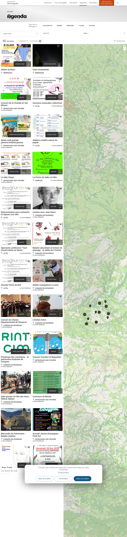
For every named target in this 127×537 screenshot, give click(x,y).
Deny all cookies (44, 479)
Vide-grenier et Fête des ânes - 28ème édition (15, 397)
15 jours (92, 25)
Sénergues (12, 3)
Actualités (93, 3)
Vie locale (73, 3)
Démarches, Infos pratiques (107, 3)
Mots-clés (7, 33)
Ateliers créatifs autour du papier (45, 141)
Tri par (23, 41)
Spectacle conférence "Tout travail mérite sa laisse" (14, 249)
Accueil (10, 11)
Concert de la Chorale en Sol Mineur (14, 104)
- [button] (124, 49)
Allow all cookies (82, 479)
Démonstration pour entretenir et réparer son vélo (15, 213)
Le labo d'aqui (7, 177)
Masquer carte (119, 41)
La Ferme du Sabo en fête (45, 177)
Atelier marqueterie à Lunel (45, 285)
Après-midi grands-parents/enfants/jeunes (12, 141)
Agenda (83, 3)
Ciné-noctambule (41, 69)
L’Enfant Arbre (39, 320)
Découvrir (48, 3)
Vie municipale (61, 3)
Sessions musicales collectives (47, 103)
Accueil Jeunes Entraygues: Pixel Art (46, 434)
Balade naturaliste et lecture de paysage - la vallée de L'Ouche (47, 249)
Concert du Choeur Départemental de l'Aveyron (14, 321)
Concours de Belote (42, 396)
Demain (59, 25)
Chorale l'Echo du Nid (11, 285)
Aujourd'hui (47, 25)
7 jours (81, 25)
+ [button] (124, 46)
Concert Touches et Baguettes (47, 357)
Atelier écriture (8, 69)
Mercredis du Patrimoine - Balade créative (13, 434)
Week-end (70, 25)
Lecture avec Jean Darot (44, 212)
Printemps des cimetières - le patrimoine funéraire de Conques (15, 359)
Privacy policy (63, 472)
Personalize (63, 479)
